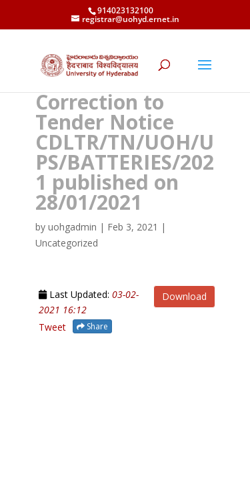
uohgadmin (72, 226)
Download (184, 296)
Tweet (52, 327)
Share (92, 326)
